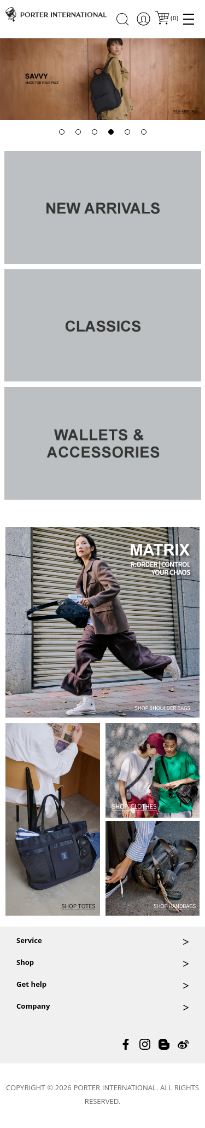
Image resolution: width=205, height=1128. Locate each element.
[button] (62, 132)
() (174, 19)
